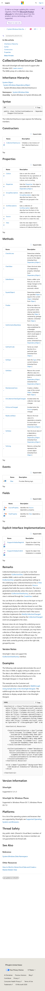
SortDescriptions (11, 206)
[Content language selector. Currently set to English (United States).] (13, 965)
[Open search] (36, 3)
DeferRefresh (10, 279)
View (7, 223)
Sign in (41, 3)
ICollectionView (17, 574)
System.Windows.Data (21, 92)
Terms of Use (28, 981)
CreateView (28, 596)
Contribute (7, 978)
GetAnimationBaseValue (13, 325)
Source (8, 216)
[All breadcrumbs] (4, 29)
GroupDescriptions (12, 193)
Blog (30, 975)
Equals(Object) (10, 292)
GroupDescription (25, 195)
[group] (22, 112)
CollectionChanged (35, 617)
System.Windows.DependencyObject (16, 85)
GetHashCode (10, 347)
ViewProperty (12, 514)
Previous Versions (20, 975)
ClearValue (9, 266)
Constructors (8, 49)
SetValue (8, 431)
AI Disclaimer (8, 975)
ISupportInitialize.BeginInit (15, 542)
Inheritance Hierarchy (11, 44)
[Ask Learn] (31, 29)
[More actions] (40, 29)
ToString (8, 446)
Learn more (17, 68)
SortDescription (25, 208)
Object (38, 294)
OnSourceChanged (12, 407)
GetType (8, 360)
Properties (7, 52)
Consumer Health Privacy (12, 981)
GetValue (8, 370)
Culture (8, 173)
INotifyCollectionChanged (31, 614)
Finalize (8, 305)
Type (34, 360)
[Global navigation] (2, 3)
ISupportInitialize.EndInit (15, 551)
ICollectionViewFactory (20, 593)
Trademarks (8, 984)
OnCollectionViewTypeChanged (16, 399)
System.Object (8, 82)
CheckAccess (10, 253)
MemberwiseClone (11, 388)
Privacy (16, 978)
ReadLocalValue (10, 416)
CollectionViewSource (13, 143)
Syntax (6, 47)
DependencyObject (26, 189)
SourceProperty (13, 508)
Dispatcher (9, 184)
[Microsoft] (22, 2)
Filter (11, 481)
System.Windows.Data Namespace (16, 29)
